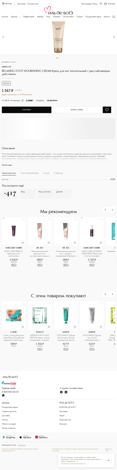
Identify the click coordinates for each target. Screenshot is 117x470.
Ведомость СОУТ (108, 450)
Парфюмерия (28, 17)
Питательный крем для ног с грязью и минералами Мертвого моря (66, 253)
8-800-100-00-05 (10, 392)
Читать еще (8, 165)
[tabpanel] (58, 179)
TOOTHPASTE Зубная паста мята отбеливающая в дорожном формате (92, 337)
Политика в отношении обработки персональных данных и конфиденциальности (20, 450)
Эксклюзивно (68, 17)
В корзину (26, 110)
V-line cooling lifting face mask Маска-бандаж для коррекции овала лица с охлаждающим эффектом (13, 337)
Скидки (80, 17)
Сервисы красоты (9, 411)
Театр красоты (65, 420)
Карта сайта (22, 445)
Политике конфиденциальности (73, 463)
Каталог (5, 17)
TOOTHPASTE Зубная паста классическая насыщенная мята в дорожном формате (66, 337)
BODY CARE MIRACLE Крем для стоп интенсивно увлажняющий (14, 253)
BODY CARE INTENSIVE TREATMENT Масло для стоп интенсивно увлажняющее (92, 253)
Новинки (56, 17)
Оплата (5, 420)
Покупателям (32, 4)
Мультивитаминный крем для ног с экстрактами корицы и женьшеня (40, 253)
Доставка (6, 416)
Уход (48, 17)
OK (108, 460)
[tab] (9, 173)
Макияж (40, 17)
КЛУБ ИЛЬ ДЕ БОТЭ (67, 407)
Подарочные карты (93, 17)
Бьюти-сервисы (110, 17)
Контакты (63, 424)
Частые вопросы (8, 428)
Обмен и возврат (9, 424)
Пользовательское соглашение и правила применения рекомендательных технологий (75, 450)
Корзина (109, 4)
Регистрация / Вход (90, 4)
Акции (61, 416)
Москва (7, 4)
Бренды (14, 17)
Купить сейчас (77, 110)
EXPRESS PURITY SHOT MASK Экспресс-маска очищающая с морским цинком (40, 337)
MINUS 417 (6, 67)
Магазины (21, 4)
